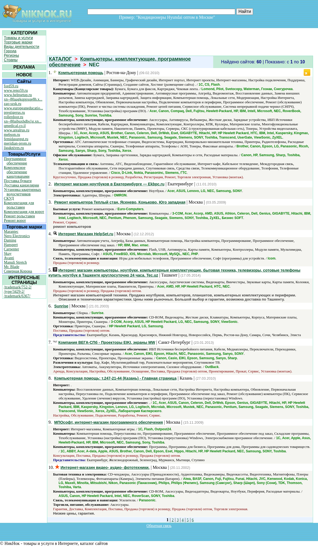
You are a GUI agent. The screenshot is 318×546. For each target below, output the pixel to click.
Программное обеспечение (15, 161)
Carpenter (11, 249)
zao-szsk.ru (12, 104)
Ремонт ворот (15, 220)
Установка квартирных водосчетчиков (22, 192)
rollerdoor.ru (13, 117)
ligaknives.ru (14, 148)
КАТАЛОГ (60, 59)
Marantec (11, 231)
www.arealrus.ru (16, 130)
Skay (8, 254)
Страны (11, 60)
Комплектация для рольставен (19, 205)
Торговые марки (18, 42)
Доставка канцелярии (21, 185)
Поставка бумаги (18, 181)
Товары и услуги (18, 38)
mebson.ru (12, 135)
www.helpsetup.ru (18, 95)
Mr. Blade (11, 267)
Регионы (11, 55)
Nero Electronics (17, 236)
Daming (10, 240)
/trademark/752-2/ (18, 287)
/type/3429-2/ (14, 292)
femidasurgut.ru (16, 139)
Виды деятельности (21, 46)
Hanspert (11, 245)
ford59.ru (11, 86)
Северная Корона (18, 271)
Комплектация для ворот (24, 212)
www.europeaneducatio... (23, 108)
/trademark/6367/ (17, 296)
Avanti (9, 258)
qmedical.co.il (15, 126)
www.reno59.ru (16, 90)
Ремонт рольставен (19, 216)
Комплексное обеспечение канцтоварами (16, 172)
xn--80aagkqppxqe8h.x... (23, 99)
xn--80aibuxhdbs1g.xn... (23, 121)
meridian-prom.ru (17, 143)
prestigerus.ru (14, 112)
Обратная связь (159, 526)
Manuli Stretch (15, 262)
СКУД (9, 198)
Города (10, 51)
